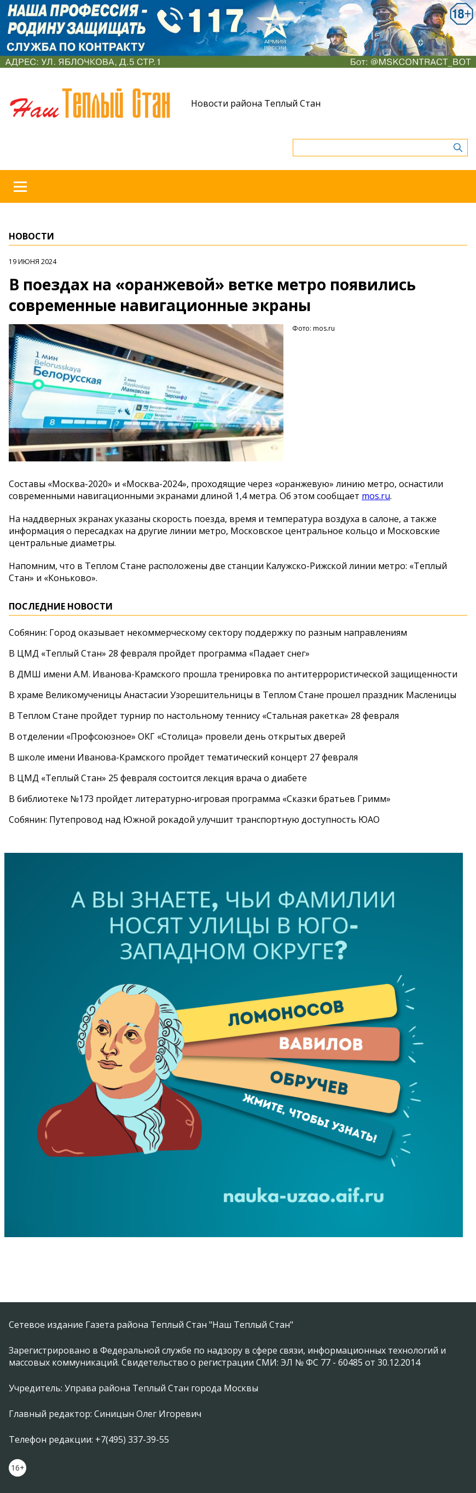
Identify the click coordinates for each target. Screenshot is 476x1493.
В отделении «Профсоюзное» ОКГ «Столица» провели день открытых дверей (177, 736)
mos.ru (376, 496)
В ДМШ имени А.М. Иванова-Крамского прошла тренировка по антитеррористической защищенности (233, 674)
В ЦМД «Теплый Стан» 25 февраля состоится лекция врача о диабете (158, 778)
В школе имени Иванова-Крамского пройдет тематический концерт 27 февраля (183, 757)
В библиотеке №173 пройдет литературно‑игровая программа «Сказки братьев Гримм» (200, 799)
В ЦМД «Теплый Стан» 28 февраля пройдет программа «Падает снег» (159, 653)
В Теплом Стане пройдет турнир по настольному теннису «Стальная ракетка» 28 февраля (204, 716)
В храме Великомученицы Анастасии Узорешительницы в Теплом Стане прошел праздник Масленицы (232, 695)
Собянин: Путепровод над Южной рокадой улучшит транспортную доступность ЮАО (194, 819)
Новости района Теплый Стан (256, 103)
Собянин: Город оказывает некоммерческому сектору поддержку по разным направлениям (208, 633)
